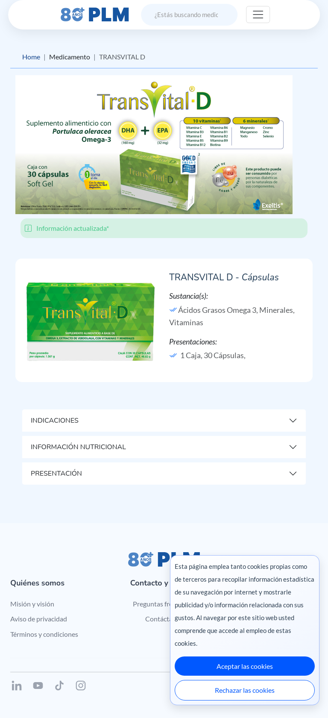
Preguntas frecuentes (164, 604)
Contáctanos (164, 619)
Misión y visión (32, 604)
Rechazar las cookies (245, 690)
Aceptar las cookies (245, 666)
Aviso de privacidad (38, 619)
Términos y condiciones (44, 634)
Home (31, 57)
